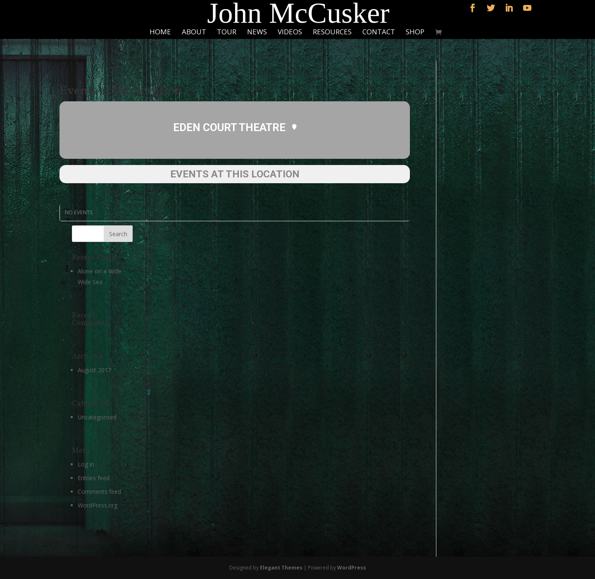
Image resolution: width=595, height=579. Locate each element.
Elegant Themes (281, 567)
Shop (415, 32)
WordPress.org (97, 505)
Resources (332, 32)
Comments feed (99, 491)
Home (160, 32)
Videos (290, 32)
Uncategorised (97, 417)
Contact (378, 32)
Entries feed (93, 478)
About (194, 32)
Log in (86, 464)
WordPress (351, 567)
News (257, 32)
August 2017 (94, 370)
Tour (226, 32)
